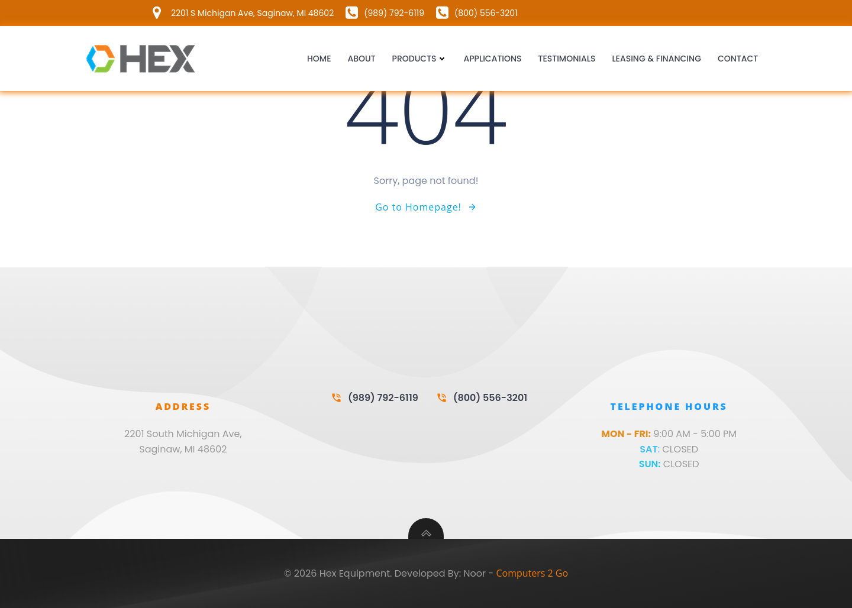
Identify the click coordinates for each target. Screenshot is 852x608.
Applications (493, 58)
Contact (738, 58)
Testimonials (567, 58)
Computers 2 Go (532, 573)
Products (419, 58)
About (361, 58)
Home (319, 58)
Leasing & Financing (656, 58)
